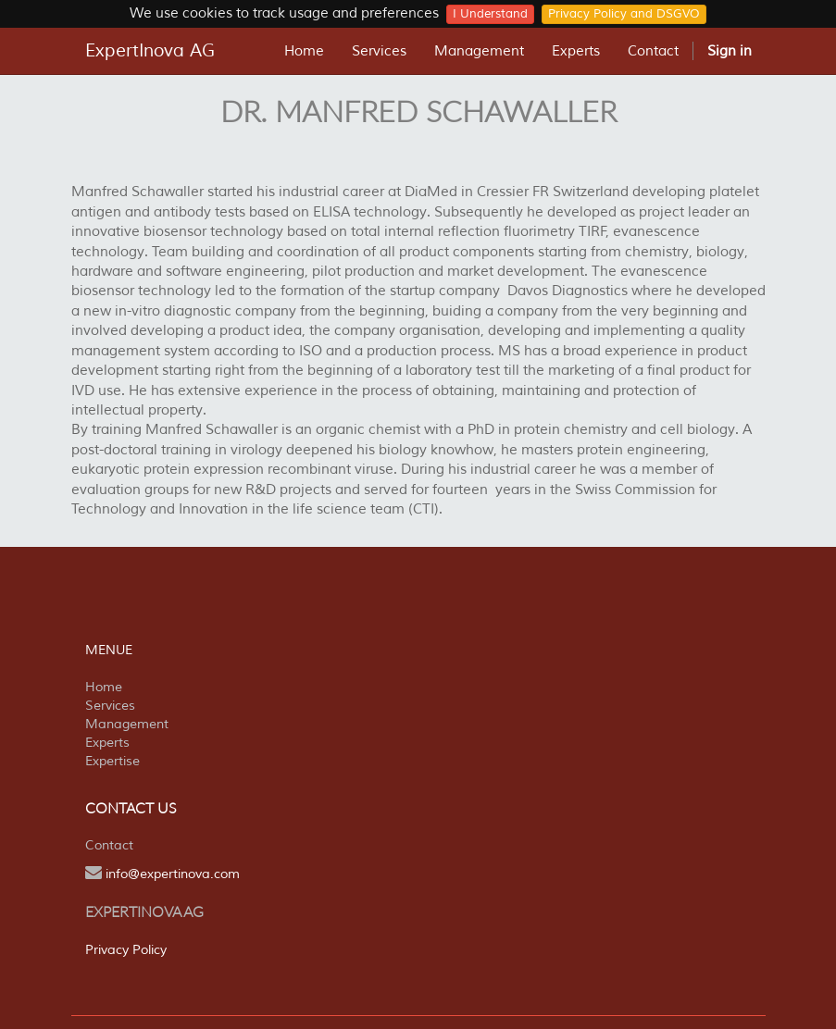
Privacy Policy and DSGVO (624, 13)
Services (110, 705)
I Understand (490, 13)
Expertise (112, 761)
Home (103, 687)
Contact (109, 845)
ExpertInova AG (150, 51)
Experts (107, 742)
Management (126, 724)
